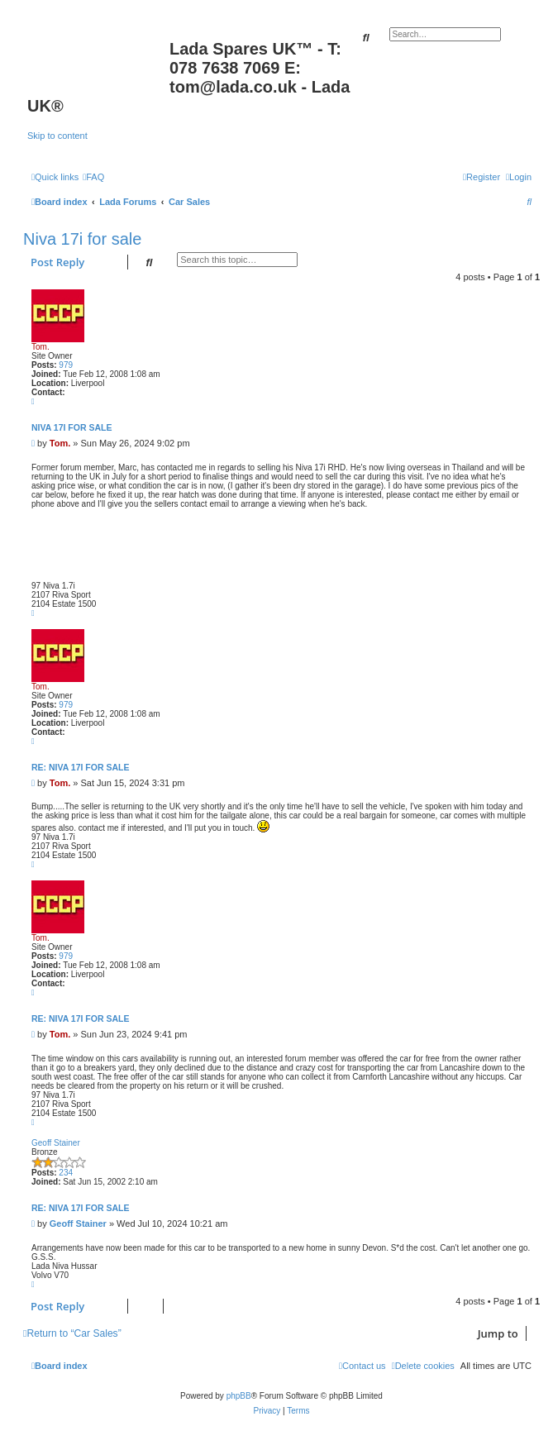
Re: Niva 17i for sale (80, 767)
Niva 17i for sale (82, 239)
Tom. (40, 346)
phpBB (238, 1395)
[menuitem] (93, 177)
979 (66, 365)
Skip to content (57, 136)
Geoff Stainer (55, 1142)
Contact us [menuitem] (362, 1366)
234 (66, 1172)
